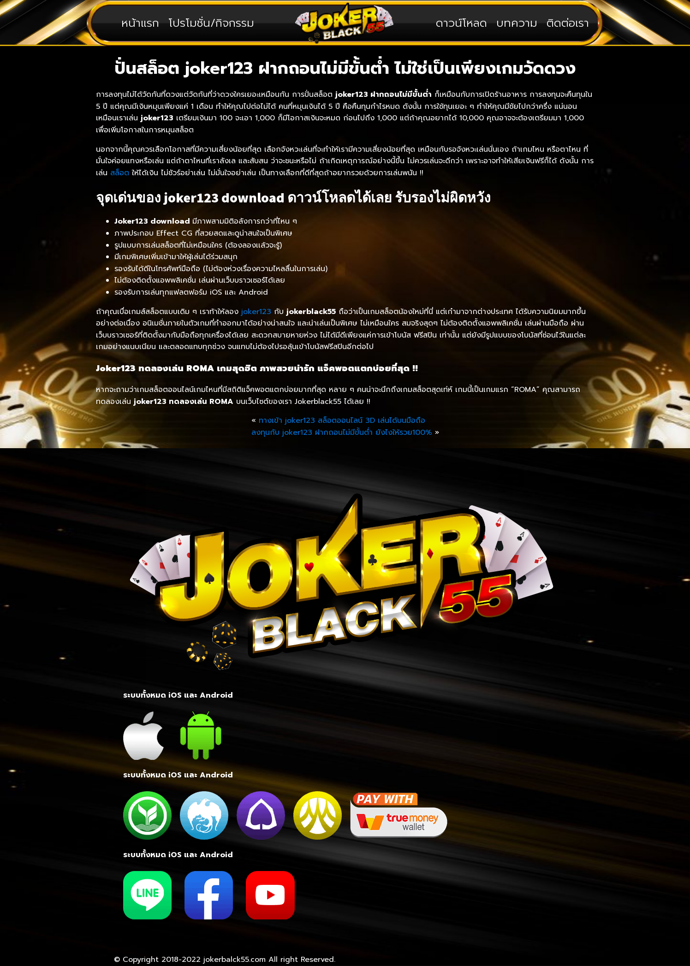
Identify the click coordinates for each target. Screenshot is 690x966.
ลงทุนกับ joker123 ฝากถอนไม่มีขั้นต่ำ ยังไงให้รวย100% (341, 432)
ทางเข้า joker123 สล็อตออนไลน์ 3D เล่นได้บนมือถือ (342, 420)
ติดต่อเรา (568, 23)
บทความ (516, 23)
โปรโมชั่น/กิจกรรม (211, 23)
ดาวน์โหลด (461, 23)
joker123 (256, 311)
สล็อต (118, 172)
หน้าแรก (140, 23)
